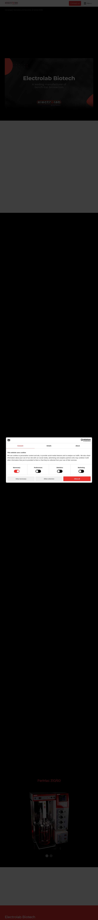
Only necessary (21, 479)
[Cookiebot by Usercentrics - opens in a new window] (82, 440)
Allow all (77, 479)
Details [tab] (49, 445)
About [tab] (78, 445)
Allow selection (49, 479)
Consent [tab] (20, 445)
